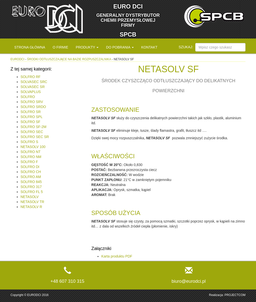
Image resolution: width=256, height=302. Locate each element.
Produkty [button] (87, 47)
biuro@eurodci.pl (189, 281)
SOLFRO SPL (31, 117)
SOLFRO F (29, 162)
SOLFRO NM (30, 157)
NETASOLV (29, 197)
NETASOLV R (31, 207)
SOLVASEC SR (32, 87)
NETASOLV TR (32, 202)
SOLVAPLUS (30, 92)
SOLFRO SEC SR (34, 137)
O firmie (60, 47)
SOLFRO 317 (31, 187)
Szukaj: (186, 47)
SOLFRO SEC (31, 132)
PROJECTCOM (235, 295)
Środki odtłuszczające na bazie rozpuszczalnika (69, 59)
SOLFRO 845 (31, 182)
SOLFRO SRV (31, 102)
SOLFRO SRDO (33, 107)
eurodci (17, 59)
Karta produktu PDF (116, 256)
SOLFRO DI (29, 167)
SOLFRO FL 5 (31, 192)
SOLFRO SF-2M (33, 127)
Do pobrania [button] (120, 47)
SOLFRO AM (30, 177)
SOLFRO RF (30, 77)
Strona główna (29, 47)
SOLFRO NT (30, 152)
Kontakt (149, 47)
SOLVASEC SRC (33, 82)
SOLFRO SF (30, 122)
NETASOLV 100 (33, 147)
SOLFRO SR (30, 112)
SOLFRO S (29, 142)
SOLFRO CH (30, 172)
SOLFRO (27, 97)
